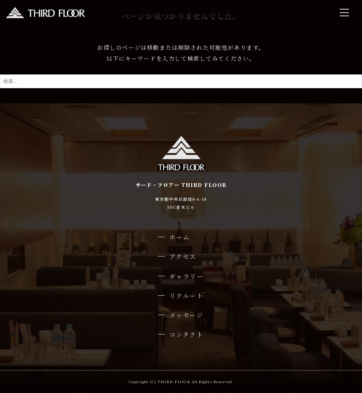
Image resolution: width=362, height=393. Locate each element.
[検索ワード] (181, 81)
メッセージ (186, 314)
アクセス (183, 256)
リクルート (186, 295)
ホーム (179, 236)
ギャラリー (186, 276)
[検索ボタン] (355, 81)
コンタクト (186, 334)
